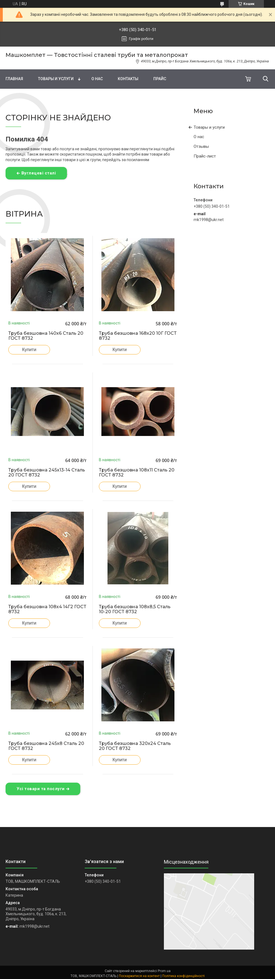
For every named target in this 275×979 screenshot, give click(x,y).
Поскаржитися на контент (139, 976)
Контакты (128, 79)
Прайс (159, 79)
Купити (29, 349)
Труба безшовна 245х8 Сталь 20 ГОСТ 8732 (46, 746)
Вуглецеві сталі (38, 173)
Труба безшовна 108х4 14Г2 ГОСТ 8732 (47, 609)
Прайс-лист (205, 156)
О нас (97, 79)
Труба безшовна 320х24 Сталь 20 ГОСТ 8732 (135, 746)
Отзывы (201, 146)
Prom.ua (164, 971)
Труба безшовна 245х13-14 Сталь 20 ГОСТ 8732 (46, 473)
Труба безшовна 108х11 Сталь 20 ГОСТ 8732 (136, 473)
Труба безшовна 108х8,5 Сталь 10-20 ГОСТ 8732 (135, 609)
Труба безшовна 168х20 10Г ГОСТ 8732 (138, 336)
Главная (14, 79)
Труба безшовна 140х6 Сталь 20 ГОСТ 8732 (45, 336)
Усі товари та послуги (41, 788)
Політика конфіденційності (183, 976)
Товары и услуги (56, 79)
